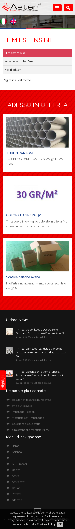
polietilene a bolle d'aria (26, 423)
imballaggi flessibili (23, 411)
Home (15, 445)
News (15, 475)
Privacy (16, 494)
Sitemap (17, 500)
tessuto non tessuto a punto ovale (31, 399)
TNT (14, 457)
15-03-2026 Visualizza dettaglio (33, 360)
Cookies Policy (46, 524)
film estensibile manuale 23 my (30, 429)
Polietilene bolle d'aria (19, 61)
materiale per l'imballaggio (28, 417)
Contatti (16, 488)
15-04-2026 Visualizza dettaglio (33, 337)
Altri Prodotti (19, 463)
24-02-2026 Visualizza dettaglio (33, 382)
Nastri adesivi (13, 69)
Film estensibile (15, 53)
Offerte (16, 469)
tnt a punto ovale (22, 405)
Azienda (17, 451)
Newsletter (18, 481)
